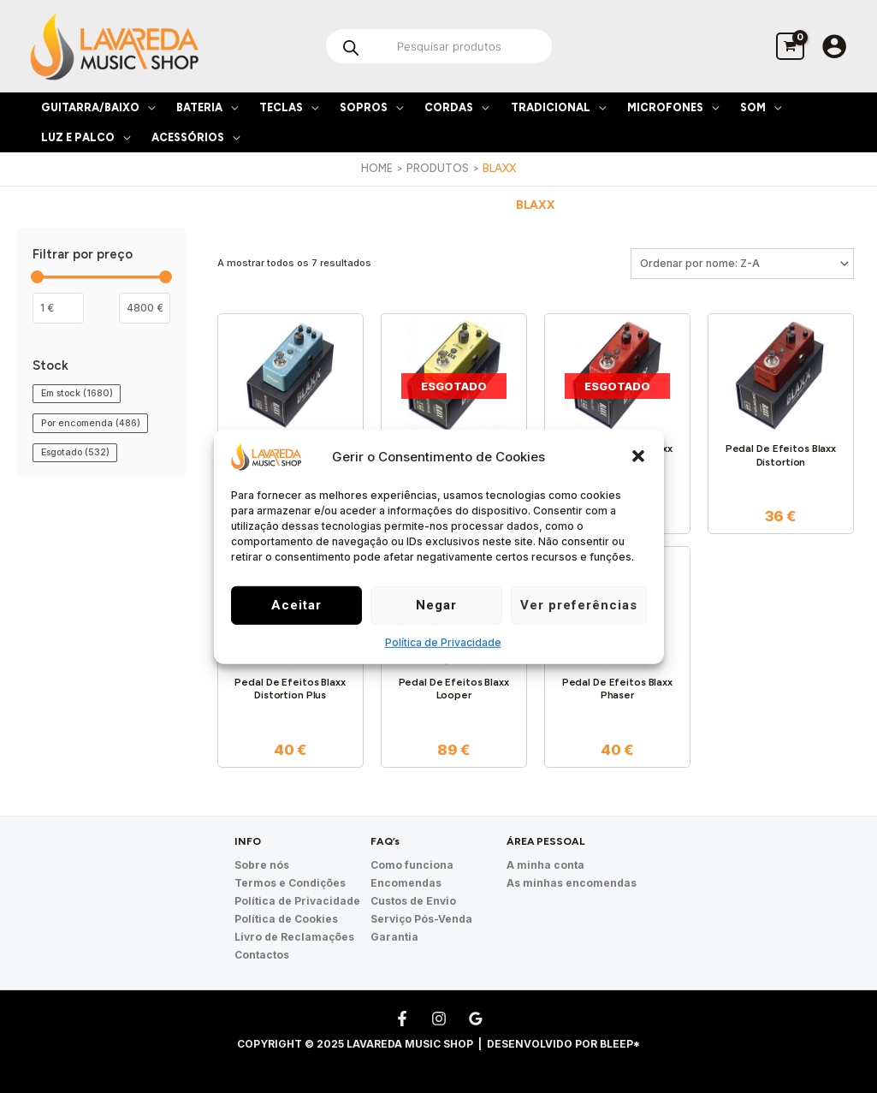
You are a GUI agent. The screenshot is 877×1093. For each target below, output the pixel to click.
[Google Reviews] (475, 1018)
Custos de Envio (413, 900)
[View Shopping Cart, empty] (790, 46)
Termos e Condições (290, 882)
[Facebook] (402, 1018)
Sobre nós (261, 864)
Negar (436, 605)
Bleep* (620, 1043)
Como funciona (411, 864)
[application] (147, 107)
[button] (638, 456)
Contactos (261, 954)
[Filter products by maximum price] (144, 308)
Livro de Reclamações (294, 936)
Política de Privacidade (443, 642)
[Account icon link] (834, 46)
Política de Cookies (286, 918)
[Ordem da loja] (742, 263)
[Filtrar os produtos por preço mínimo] (58, 308)
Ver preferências (578, 605)
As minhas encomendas (572, 882)
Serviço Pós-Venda (421, 918)
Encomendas (405, 882)
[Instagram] (439, 1018)
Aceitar (296, 605)
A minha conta (545, 864)
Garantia (394, 936)
